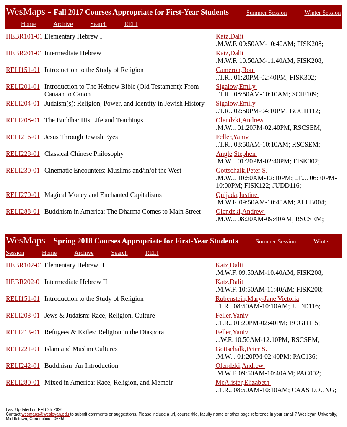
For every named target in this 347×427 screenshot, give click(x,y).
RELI (131, 24)
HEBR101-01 (24, 36)
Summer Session (266, 12)
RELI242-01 (23, 365)
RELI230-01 (23, 170)
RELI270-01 (23, 194)
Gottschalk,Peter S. (241, 170)
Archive (63, 24)
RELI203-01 (23, 315)
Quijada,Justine (237, 194)
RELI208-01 (23, 120)
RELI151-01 (23, 69)
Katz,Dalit (230, 36)
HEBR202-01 (24, 281)
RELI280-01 (23, 382)
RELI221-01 (23, 348)
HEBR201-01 (24, 53)
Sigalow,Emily (236, 86)
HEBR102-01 (24, 265)
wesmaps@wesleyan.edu (45, 414)
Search (99, 24)
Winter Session (322, 12)
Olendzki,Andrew (240, 120)
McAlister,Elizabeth (243, 382)
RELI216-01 (23, 136)
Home (28, 24)
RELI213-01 (23, 332)
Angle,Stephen (236, 153)
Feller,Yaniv (233, 136)
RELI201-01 (23, 86)
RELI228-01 (23, 153)
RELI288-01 (23, 211)
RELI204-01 (23, 103)
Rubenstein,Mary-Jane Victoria (257, 298)
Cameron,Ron (235, 69)
